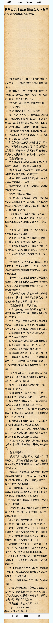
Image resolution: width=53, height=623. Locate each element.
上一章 (19, 2)
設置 (9, 2)
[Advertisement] (26, 46)
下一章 (29, 2)
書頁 (39, 2)
